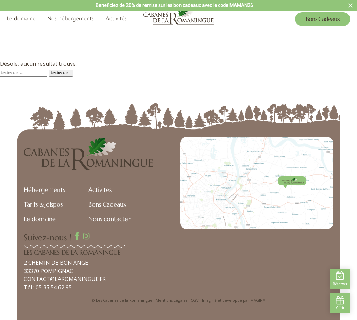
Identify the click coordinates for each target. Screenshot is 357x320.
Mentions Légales (171, 300)
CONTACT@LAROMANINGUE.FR (65, 279)
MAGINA (257, 300)
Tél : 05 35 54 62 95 (48, 287)
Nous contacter (109, 219)
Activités (116, 18)
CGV (195, 300)
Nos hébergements (70, 18)
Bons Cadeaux (323, 19)
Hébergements (44, 190)
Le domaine (21, 18)
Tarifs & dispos (43, 204)
